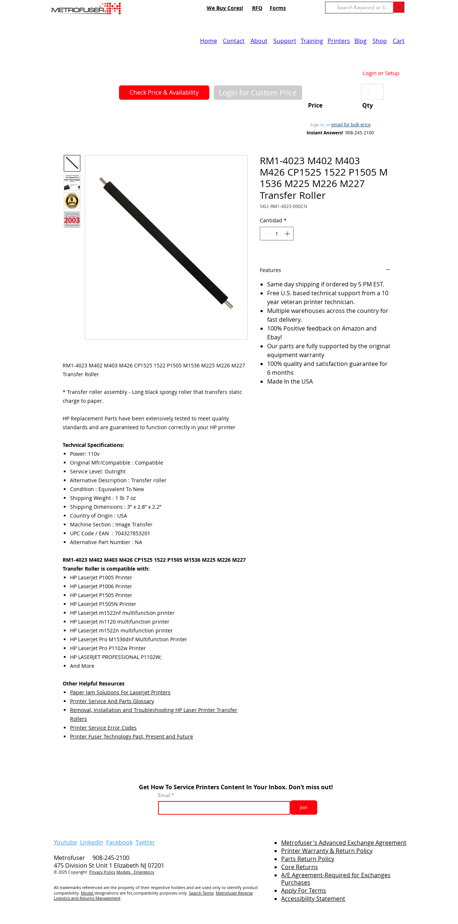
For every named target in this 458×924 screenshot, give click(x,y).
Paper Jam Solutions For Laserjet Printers (120, 692)
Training (312, 41)
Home (208, 41)
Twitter (145, 842)
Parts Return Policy (307, 859)
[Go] (399, 7)
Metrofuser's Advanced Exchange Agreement (343, 843)
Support (284, 41)
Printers (339, 41)
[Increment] (288, 233)
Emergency (144, 872)
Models (125, 872)
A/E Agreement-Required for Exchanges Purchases (336, 879)
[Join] (303, 807)
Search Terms (201, 893)
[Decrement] (265, 233)
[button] (258, 92)
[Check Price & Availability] (164, 92)
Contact (234, 41)
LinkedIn (91, 842)
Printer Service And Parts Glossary (112, 701)
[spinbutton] (276, 233)
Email (165, 795)
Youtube (65, 842)
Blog (360, 41)
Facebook (119, 842)
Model (87, 893)
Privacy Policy (102, 872)
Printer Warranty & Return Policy (327, 851)
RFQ (257, 7)
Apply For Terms (303, 890)
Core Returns (299, 867)
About (259, 41)
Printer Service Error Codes (103, 727)
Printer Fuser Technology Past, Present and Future (131, 736)
